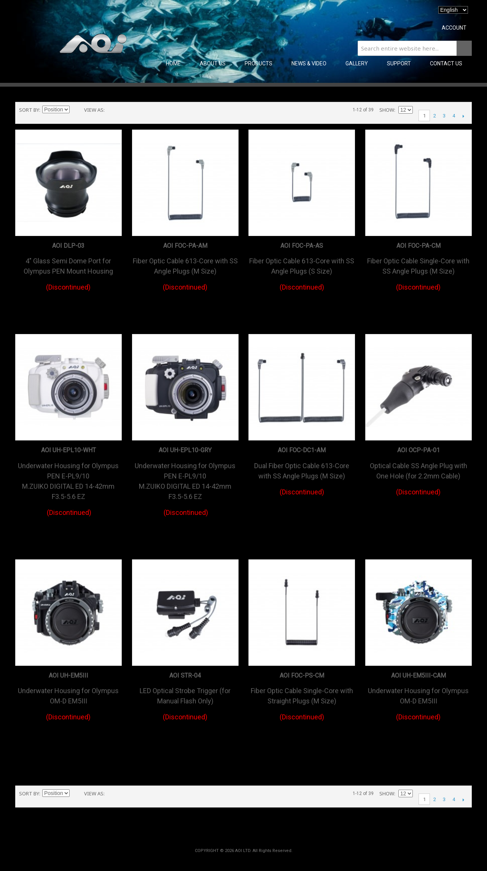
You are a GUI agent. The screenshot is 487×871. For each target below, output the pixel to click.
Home (173, 63)
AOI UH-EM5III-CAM (418, 675)
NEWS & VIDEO (308, 63)
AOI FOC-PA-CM (418, 245)
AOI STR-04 (185, 675)
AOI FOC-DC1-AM (302, 450)
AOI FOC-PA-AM (185, 245)
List (125, 110)
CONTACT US (446, 63)
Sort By (29, 109)
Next (463, 116)
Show (386, 109)
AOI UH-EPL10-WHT (68, 450)
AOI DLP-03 (68, 245)
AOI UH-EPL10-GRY (185, 450)
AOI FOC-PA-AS (301, 245)
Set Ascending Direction (76, 110)
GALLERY (356, 63)
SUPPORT (399, 63)
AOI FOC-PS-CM (302, 675)
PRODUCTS (258, 63)
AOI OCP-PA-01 (418, 450)
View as (93, 109)
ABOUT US (213, 63)
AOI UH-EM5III (68, 675)
